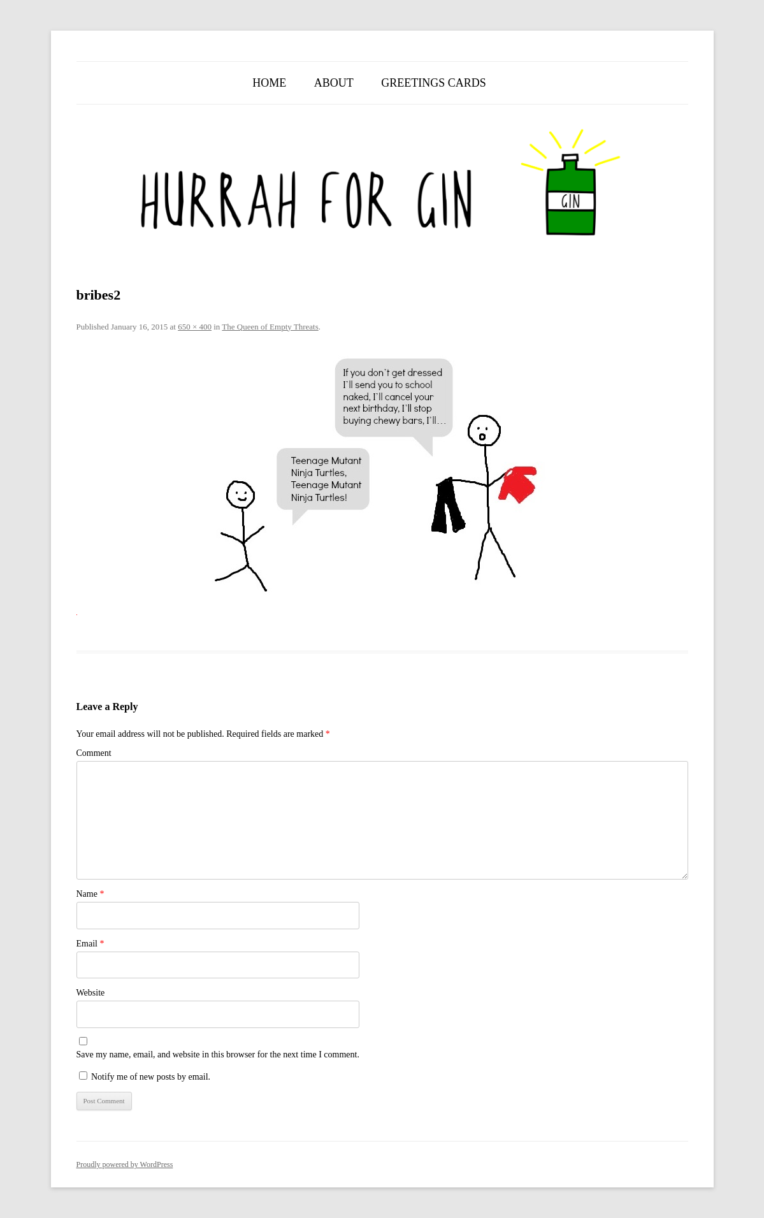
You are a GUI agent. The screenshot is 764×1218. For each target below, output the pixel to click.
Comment (94, 753)
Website (90, 992)
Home (269, 82)
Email (90, 943)
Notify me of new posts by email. (150, 1077)
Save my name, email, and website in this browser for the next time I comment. (217, 1054)
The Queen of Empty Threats (270, 326)
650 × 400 (195, 326)
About (334, 82)
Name (90, 894)
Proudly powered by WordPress (124, 1164)
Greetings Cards (433, 82)
